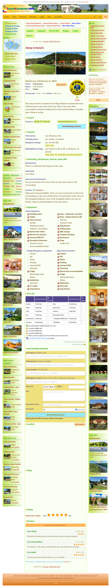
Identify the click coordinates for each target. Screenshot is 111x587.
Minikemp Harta (9, 452)
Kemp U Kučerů (96, 60)
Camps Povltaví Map (53, 26)
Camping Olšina (96, 47)
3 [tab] (34, 75)
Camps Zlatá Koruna (51, 41)
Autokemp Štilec (9, 127)
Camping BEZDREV (98, 41)
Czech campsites (10, 581)
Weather (33, 17)
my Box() (58, 17)
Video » (98, 100)
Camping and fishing (12, 26)
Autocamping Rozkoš (98, 38)
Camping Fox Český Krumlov (10, 159)
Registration (68, 576)
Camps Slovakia (10, 34)
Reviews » (67, 562)
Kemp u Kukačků (97, 44)
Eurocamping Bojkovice (99, 62)
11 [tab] (60, 75)
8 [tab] (51, 75)
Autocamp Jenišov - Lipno (12, 424)
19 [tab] (55, 78)
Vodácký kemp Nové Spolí (12, 147)
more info (85, 2)
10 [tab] (57, 75)
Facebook (44, 576)
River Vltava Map (68, 26)
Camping (18, 184)
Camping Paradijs (9, 81)
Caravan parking (11, 23)
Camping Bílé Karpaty (12, 186)
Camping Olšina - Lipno (11, 387)
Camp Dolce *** (9, 322)
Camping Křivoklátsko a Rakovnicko (12, 176)
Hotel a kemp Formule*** (12, 240)
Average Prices (10, 59)
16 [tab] (77, 75)
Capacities (30, 31)
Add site (94, 70)
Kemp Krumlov (9, 116)
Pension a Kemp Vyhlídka (12, 464)
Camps (15, 576)
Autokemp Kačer (9, 289)
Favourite (103, 70)
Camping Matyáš (95, 474)
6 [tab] (44, 75)
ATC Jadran (7, 256)
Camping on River (11, 31)
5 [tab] (41, 75)
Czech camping (24, 576)
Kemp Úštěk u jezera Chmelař (10, 413)
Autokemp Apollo (94, 78)
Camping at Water (11, 29)
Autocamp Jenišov (97, 30)
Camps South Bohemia (33, 23)
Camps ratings (10, 56)
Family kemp (95, 57)
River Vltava (76, 23)
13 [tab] (67, 75)
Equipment (41, 31)
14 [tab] (70, 75)
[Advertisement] (13, 520)
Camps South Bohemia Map (35, 26)
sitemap (76, 576)
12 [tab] (64, 75)
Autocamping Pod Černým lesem (97, 53)
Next (84, 64)
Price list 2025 (54, 31)
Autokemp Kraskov (95, 491)
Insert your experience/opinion (55, 525)
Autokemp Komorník (98, 50)
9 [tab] (54, 75)
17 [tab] (80, 75)
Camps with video (11, 54)
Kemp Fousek (8, 305)
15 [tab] (73, 75)
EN (105, 17)
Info (49, 17)
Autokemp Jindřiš (97, 65)
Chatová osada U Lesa (11, 272)
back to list (37, 41)
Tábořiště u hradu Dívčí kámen (11, 92)
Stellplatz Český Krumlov (12, 137)
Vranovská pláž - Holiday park (12, 400)
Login (42, 17)
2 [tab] (31, 75)
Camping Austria (51, 581)
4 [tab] (38, 75)
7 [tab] (47, 75)
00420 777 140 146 (42, 121)
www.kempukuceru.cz (66, 121)
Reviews (23, 17)
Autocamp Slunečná (10, 487)
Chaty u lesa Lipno (97, 36)
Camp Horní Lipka (10, 442)
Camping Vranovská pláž (97, 27)
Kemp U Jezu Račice (10, 336)
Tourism (39, 190)
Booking (66, 31)
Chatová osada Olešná (11, 353)
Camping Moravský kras (12, 179)
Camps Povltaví (65, 23)
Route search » (62, 85)
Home (6, 17)
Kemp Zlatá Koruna (10, 70)
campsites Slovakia (88, 581)
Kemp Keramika (9, 204)
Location (75, 31)
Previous (26, 64)
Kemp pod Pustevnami (11, 474)
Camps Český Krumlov (50, 23)
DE (100, 17)
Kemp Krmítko (8, 104)
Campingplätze (35, 576)
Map (14, 17)
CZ (94, 17)
